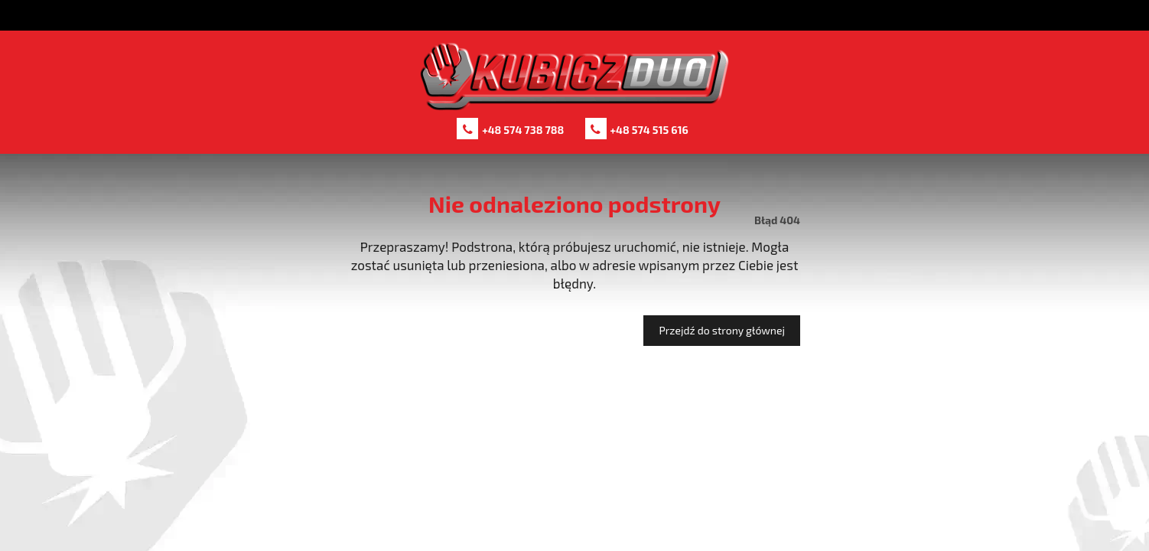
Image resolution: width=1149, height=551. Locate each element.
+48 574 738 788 (523, 129)
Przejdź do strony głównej (722, 330)
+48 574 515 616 (649, 129)
